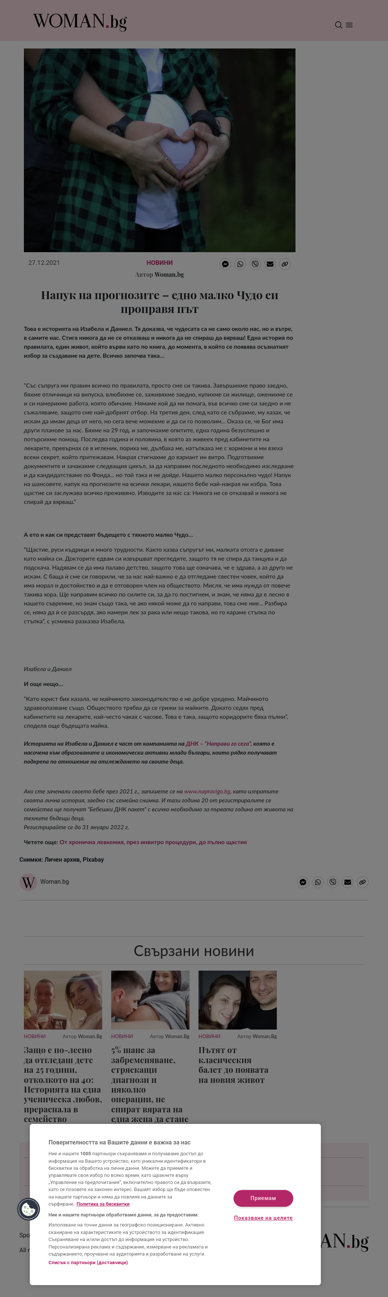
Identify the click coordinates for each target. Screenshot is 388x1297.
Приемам (263, 1198)
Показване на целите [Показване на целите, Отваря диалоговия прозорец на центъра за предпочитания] (263, 1218)
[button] (29, 1209)
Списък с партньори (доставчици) (88, 1262)
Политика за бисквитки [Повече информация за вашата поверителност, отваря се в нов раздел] (102, 1204)
